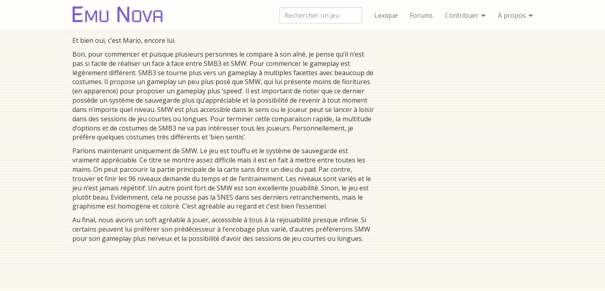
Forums (421, 15)
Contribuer (465, 15)
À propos (515, 15)
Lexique (386, 15)
